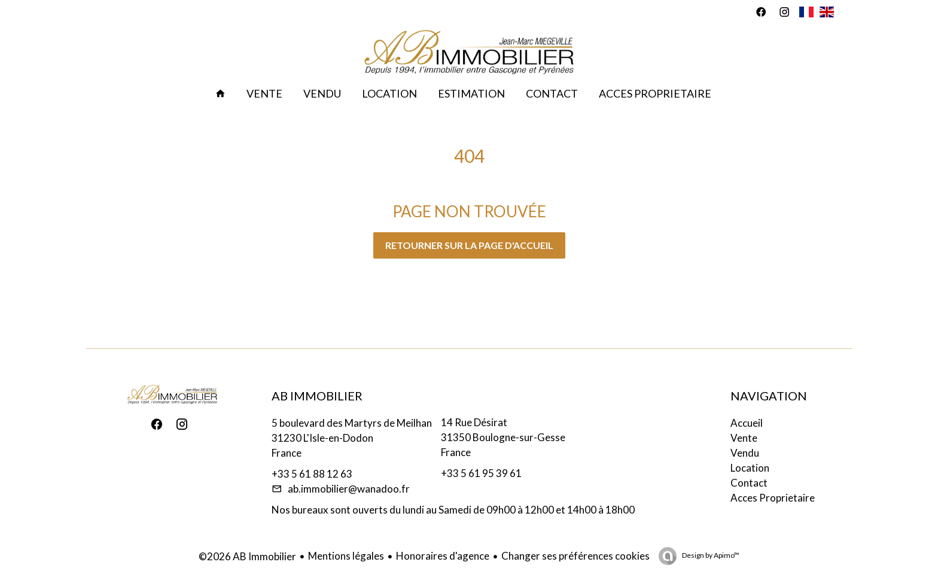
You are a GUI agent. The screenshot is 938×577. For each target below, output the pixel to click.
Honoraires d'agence (442, 555)
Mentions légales (346, 555)
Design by (710, 555)
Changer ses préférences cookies (575, 555)
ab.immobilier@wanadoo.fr (349, 488)
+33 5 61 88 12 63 (312, 473)
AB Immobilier (317, 395)
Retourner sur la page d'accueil (469, 245)
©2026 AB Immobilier (247, 556)
